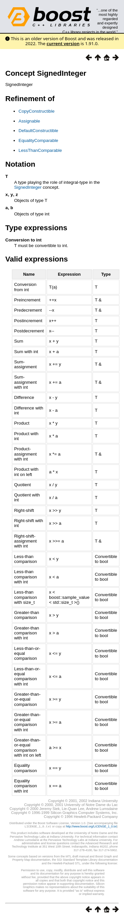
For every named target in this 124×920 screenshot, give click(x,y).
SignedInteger (28, 187)
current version (63, 43)
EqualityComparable (38, 140)
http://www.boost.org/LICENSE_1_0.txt (91, 827)
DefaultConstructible (38, 130)
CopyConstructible (37, 111)
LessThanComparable (40, 150)
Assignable (29, 121)
